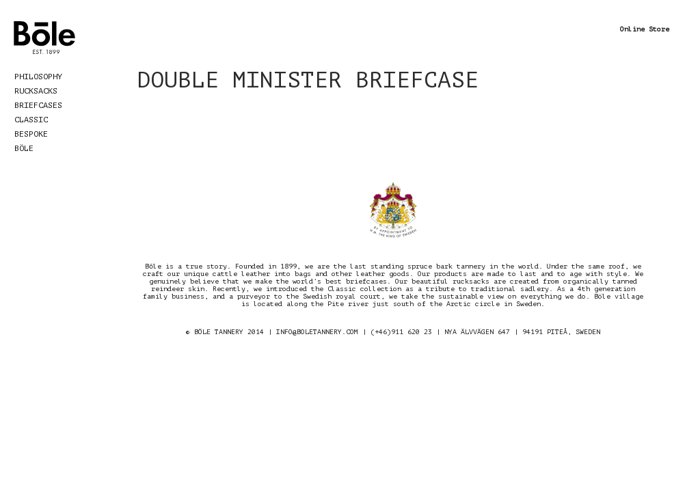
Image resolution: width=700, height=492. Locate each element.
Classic (31, 119)
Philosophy (38, 76)
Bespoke (31, 134)
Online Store (644, 29)
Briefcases (38, 105)
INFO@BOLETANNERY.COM (317, 332)
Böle (23, 148)
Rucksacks (35, 91)
